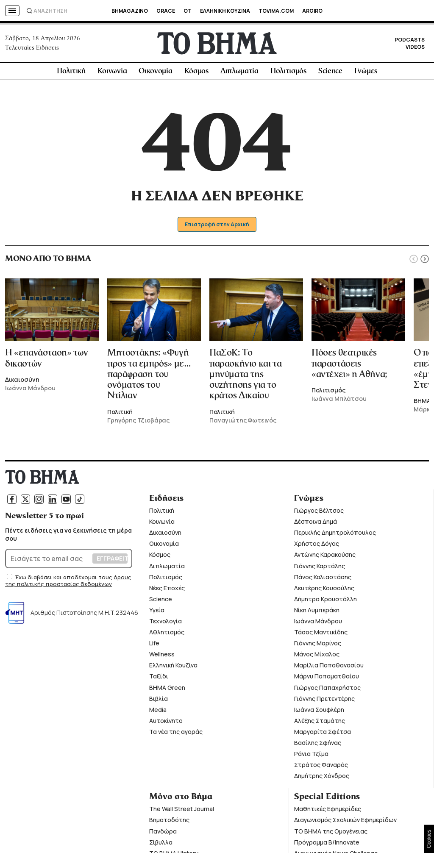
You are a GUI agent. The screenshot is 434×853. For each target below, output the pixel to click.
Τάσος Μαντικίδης (321, 633)
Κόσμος (196, 72)
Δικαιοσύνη (165, 534)
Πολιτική (71, 72)
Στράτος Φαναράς (321, 766)
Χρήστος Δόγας (316, 545)
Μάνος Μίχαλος (316, 656)
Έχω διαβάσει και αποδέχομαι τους (64, 578)
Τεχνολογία (165, 622)
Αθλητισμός (166, 633)
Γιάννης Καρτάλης (319, 567)
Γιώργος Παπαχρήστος (327, 689)
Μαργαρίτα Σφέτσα (322, 733)
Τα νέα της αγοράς (176, 733)
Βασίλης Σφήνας (317, 744)
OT (188, 10)
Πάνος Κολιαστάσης (322, 578)
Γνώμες (365, 72)
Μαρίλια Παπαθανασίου (329, 667)
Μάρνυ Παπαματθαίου (326, 678)
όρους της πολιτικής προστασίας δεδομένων (68, 582)
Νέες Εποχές (167, 589)
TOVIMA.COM (276, 10)
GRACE (165, 10)
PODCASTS (410, 40)
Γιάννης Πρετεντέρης (324, 700)
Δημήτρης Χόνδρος (321, 777)
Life (154, 645)
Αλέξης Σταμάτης (319, 722)
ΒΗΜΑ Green (167, 689)
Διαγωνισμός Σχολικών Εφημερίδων (345, 821)
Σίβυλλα (160, 843)
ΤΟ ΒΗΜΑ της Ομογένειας (330, 832)
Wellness (162, 656)
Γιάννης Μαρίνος (317, 645)
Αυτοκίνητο (166, 722)
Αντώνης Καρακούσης (325, 556)
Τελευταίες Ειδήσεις (32, 48)
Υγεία (156, 611)
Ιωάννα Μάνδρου (318, 622)
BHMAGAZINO (129, 10)
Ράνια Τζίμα (311, 755)
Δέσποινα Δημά (315, 523)
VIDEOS (415, 47)
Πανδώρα (163, 832)
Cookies (429, 839)
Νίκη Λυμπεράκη (316, 611)
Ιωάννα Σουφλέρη (319, 711)
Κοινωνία (112, 72)
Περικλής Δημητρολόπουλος (335, 534)
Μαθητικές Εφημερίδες (327, 810)
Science (330, 72)
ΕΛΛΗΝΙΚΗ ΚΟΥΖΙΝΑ (225, 10)
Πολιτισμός (288, 72)
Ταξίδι (158, 678)
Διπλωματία (239, 72)
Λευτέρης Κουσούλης (324, 589)
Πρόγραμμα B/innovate (326, 843)
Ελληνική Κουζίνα (173, 667)
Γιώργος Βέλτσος (319, 512)
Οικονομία (155, 72)
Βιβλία (158, 700)
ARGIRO (312, 10)
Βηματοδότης (169, 821)
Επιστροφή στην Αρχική (217, 225)
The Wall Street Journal (181, 810)
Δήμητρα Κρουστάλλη (325, 600)
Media (158, 711)
